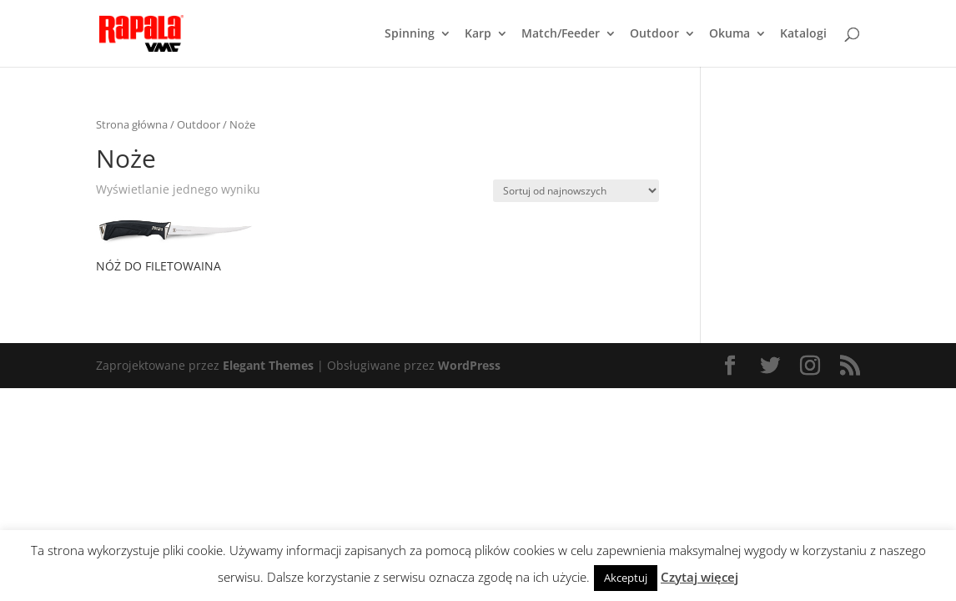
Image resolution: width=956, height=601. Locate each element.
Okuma (729, 34)
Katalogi (803, 34)
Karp (478, 34)
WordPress (469, 365)
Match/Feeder (560, 34)
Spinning (410, 34)
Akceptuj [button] (625, 577)
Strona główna (132, 124)
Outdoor (654, 34)
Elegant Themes (268, 365)
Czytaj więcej (699, 576)
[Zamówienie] (576, 190)
